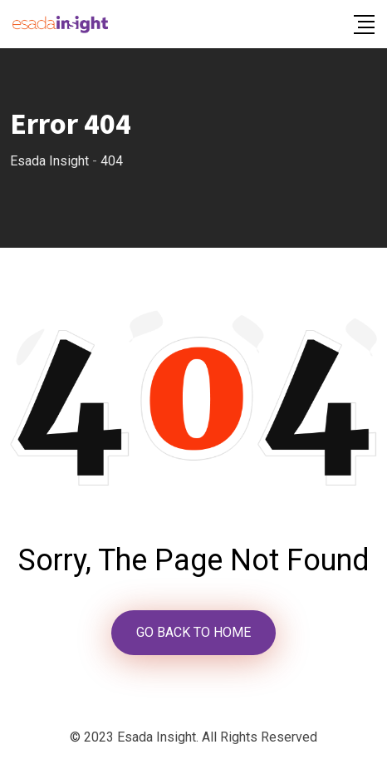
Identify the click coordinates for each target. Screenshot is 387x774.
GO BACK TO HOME (193, 632)
